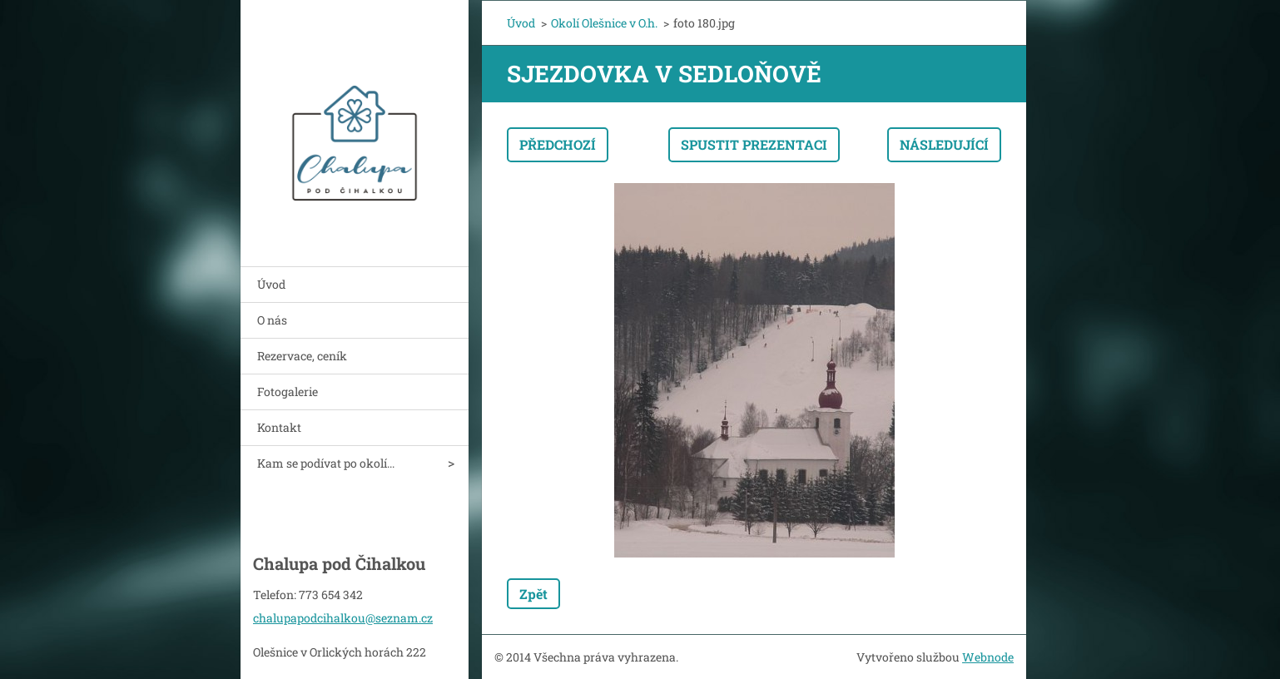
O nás (272, 320)
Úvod (271, 284)
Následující (944, 144)
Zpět (533, 593)
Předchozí (557, 144)
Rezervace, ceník (302, 356)
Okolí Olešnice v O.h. (604, 23)
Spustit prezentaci (754, 144)
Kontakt (279, 427)
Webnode (988, 657)
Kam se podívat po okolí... (325, 463)
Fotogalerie (287, 391)
